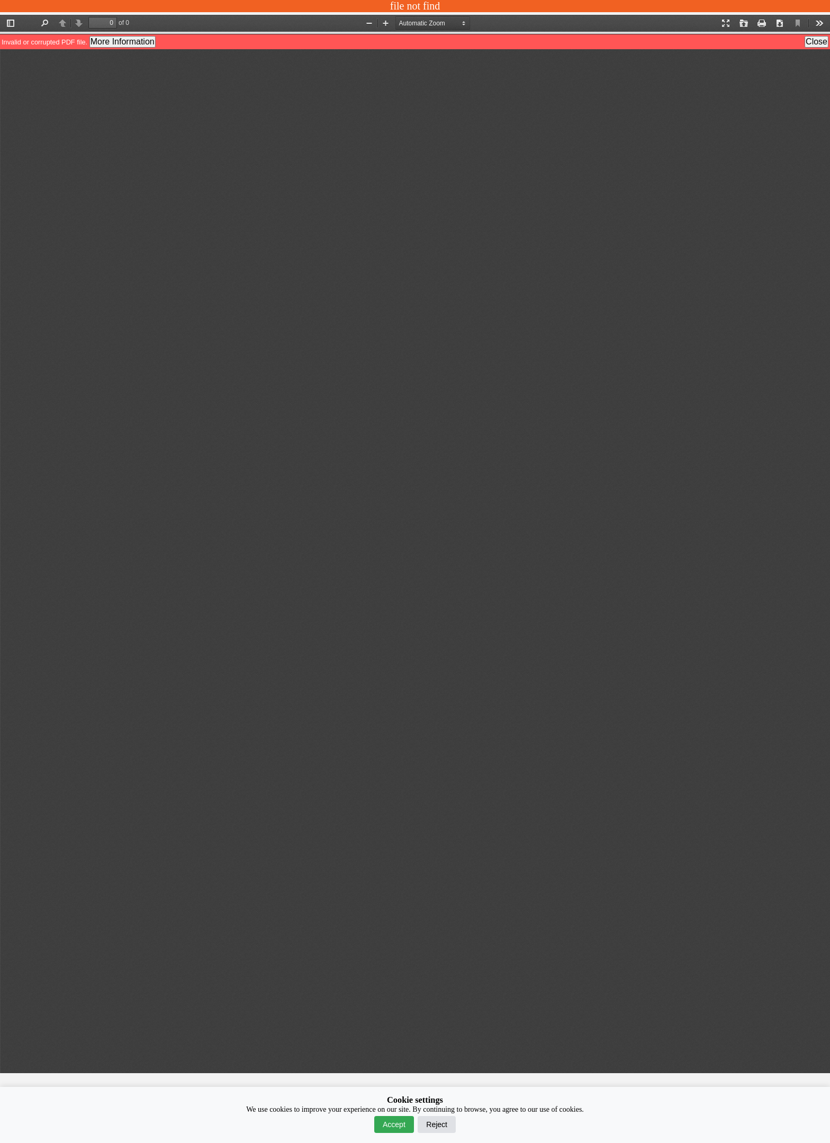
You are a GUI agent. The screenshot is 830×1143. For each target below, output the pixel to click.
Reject (436, 1124)
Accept (394, 1124)
